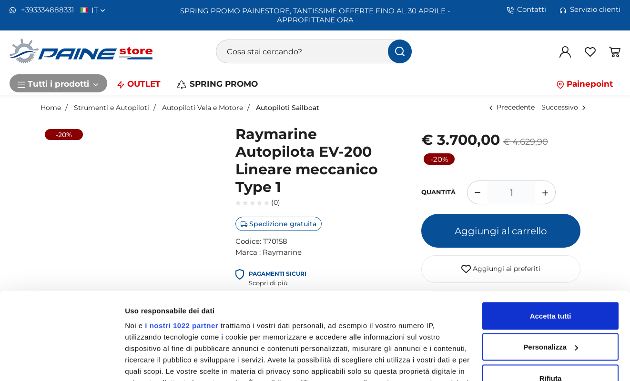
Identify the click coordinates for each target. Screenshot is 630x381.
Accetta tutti (550, 247)
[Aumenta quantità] (545, 192)
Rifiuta (550, 310)
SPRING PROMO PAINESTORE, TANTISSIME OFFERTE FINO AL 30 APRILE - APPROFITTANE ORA (315, 15)
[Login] (565, 51)
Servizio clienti (589, 9)
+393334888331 (42, 10)
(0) (257, 202)
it (98, 10)
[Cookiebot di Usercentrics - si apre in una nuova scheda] (61, 362)
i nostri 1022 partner (181, 257)
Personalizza (550, 279)
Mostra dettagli (150, 362)
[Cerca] (400, 51)
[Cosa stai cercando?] (314, 51)
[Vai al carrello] (614, 51)
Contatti (526, 9)
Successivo (559, 107)
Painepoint (584, 83)
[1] (511, 192)
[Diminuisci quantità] (477, 192)
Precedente (516, 107)
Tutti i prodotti (58, 83)
